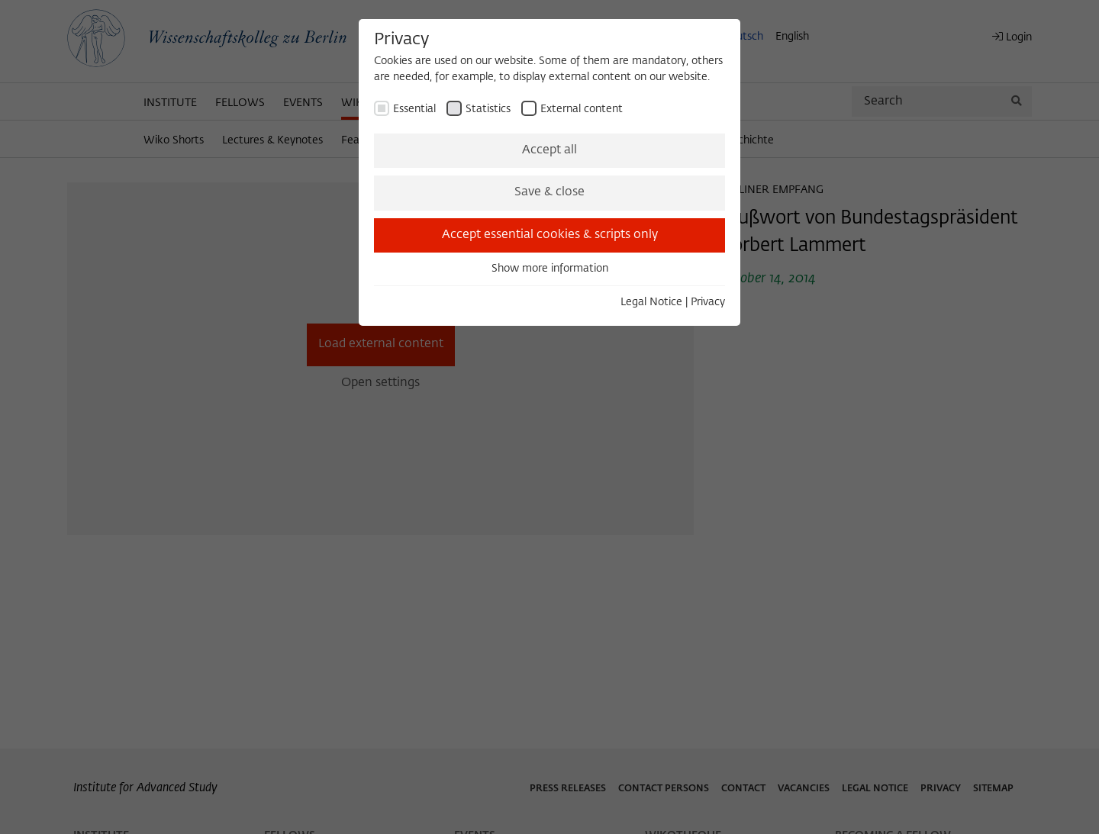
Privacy (708, 302)
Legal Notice (651, 302)
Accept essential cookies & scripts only (550, 235)
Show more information (549, 268)
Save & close (549, 192)
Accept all (549, 150)
